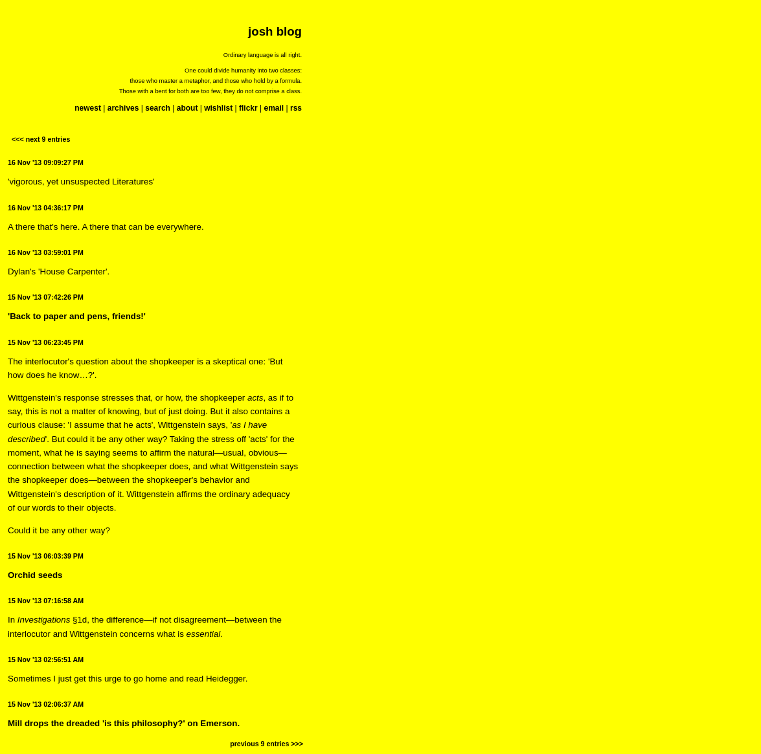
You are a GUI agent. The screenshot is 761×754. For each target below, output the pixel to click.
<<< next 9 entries (41, 139)
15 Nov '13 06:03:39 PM (46, 556)
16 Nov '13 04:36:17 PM (46, 208)
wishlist (218, 108)
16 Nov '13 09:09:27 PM (46, 162)
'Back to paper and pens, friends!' (77, 316)
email (274, 108)
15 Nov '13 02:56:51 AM (46, 659)
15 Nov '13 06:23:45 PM (46, 342)
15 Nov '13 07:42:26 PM (46, 297)
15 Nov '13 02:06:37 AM (46, 704)
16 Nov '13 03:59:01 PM (46, 252)
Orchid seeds (35, 575)
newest (87, 108)
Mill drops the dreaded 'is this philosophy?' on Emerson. (124, 723)
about (187, 108)
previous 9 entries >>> (266, 744)
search (157, 108)
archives (123, 108)
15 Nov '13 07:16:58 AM (46, 600)
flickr (248, 108)
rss (296, 108)
